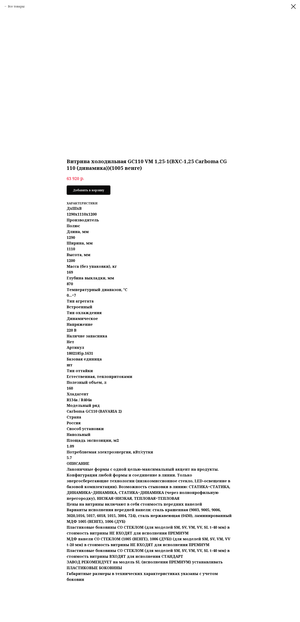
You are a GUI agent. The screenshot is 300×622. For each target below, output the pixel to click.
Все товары (16, 6)
